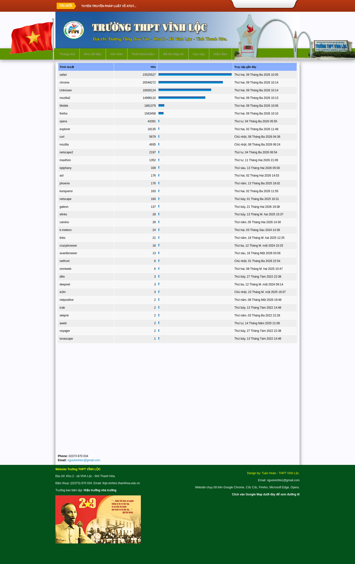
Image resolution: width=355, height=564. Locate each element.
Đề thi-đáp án (173, 54)
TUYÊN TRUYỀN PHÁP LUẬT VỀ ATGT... (108, 6)
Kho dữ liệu (93, 54)
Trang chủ (67, 54)
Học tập (199, 54)
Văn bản (116, 54)
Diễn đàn (220, 54)
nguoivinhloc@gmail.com (83, 460)
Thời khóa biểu (143, 54)
